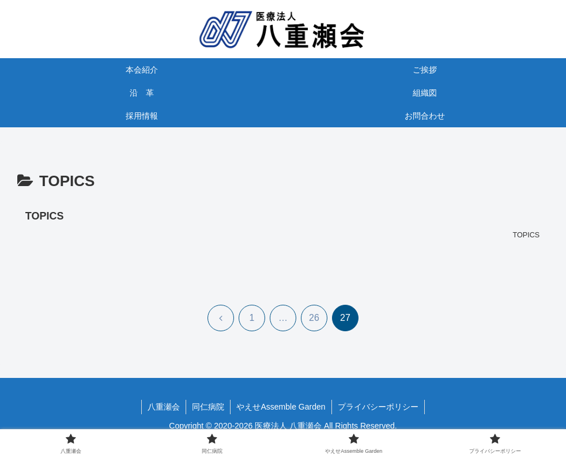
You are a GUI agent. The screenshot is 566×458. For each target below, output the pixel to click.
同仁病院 (208, 406)
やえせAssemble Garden (280, 406)
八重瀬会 (164, 406)
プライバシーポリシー (378, 406)
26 (314, 318)
